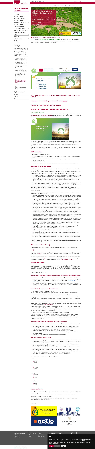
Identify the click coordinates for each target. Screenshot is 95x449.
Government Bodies (31, 434)
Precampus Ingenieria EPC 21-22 (20, 71)
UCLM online (40, 434)
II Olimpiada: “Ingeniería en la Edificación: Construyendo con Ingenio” (20, 85)
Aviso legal (15, 446)
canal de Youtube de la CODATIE (66, 259)
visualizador (39, 252)
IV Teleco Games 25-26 (19, 51)
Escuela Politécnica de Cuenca (38, 1)
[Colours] (77, 433)
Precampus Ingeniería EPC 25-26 (21, 48)
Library (60, 433)
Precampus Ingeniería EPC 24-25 (20, 58)
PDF (33, 250)
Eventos (16, 96)
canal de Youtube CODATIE (51, 116)
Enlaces (16, 94)
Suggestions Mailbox (19, 92)
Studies (39, 432)
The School (17, 14)
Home (32, 5)
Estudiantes (17, 43)
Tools (80, 1)
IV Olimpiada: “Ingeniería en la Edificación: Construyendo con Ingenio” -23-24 (20, 78)
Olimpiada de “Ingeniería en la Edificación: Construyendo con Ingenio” (20, 88)
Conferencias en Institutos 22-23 (20, 65)
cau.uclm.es (17, 437)
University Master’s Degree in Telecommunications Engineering (21, 32)
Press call (29, 436)
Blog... (15, 99)
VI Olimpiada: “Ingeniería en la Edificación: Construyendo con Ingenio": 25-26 (20, 54)
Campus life (40, 435)
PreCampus (17, 45)
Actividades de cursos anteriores (21, 57)
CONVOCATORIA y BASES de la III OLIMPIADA (46, 105)
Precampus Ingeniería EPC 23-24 (20, 60)
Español (75, 1)
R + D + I (16, 41)
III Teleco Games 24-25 (19, 66)
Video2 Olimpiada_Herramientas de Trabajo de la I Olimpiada (52, 258)
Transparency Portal (31, 437)
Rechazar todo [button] (57, 446)
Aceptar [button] (51, 446)
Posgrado (16, 37)
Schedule (39, 437)
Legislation (30, 437)
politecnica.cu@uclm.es (48, 304)
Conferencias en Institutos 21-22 (20, 70)
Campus (29, 434)
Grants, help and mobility (42, 436)
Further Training (18, 39)
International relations (32, 433)
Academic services (41, 437)
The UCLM (30, 432)
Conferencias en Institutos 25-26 (21, 49)
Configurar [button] (63, 446)
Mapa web (25, 447)
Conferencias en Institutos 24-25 (20, 59)
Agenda (29, 435)
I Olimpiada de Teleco (19, 69)
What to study (40, 433)
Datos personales (24, 446)
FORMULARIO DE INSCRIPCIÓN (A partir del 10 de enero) (49, 101)
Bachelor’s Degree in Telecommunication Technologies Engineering (20, 26)
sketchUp (39, 253)
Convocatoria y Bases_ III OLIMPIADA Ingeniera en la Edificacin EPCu (46, 37)
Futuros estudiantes (18, 46)
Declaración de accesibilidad (18, 447)
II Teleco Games (17, 67)
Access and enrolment (42, 434)
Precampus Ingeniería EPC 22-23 (20, 63)
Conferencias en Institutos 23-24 (20, 62)
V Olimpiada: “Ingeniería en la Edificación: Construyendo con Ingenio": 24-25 (20, 74)
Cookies (19, 446)
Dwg (33, 249)
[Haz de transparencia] (72, 433)
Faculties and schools (52, 433)
